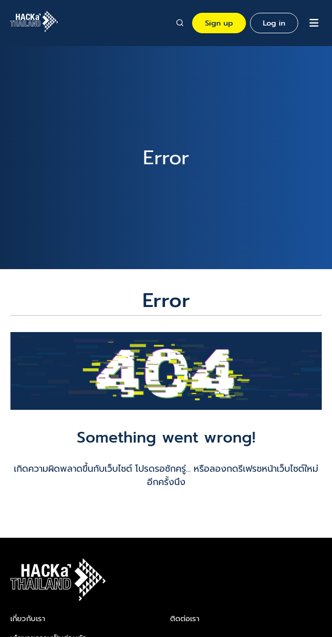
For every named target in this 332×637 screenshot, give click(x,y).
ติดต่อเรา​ (184, 618)
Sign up (219, 23)
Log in (274, 23)
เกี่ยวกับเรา (27, 618)
